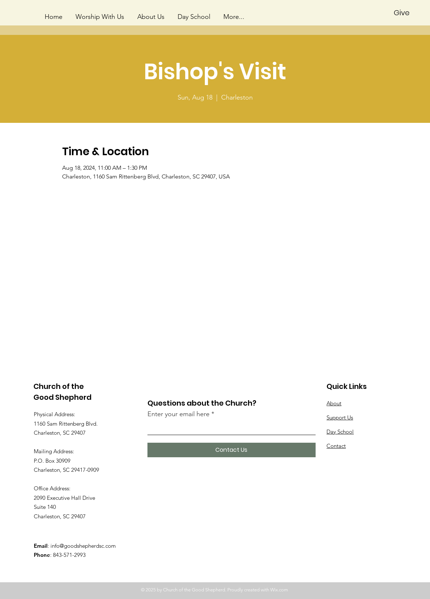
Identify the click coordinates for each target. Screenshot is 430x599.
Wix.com (279, 589)
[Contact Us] (231, 450)
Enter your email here (178, 414)
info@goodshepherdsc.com (83, 545)
